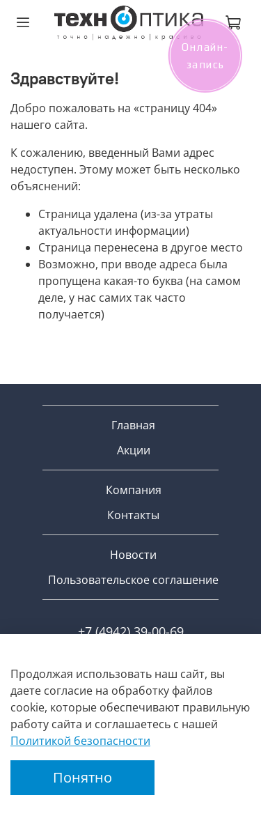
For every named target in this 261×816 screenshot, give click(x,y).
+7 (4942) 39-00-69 (131, 631)
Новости (133, 554)
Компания (133, 490)
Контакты (133, 515)
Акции (133, 450)
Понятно (82, 777)
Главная (133, 425)
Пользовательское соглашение (133, 579)
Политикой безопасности (80, 740)
